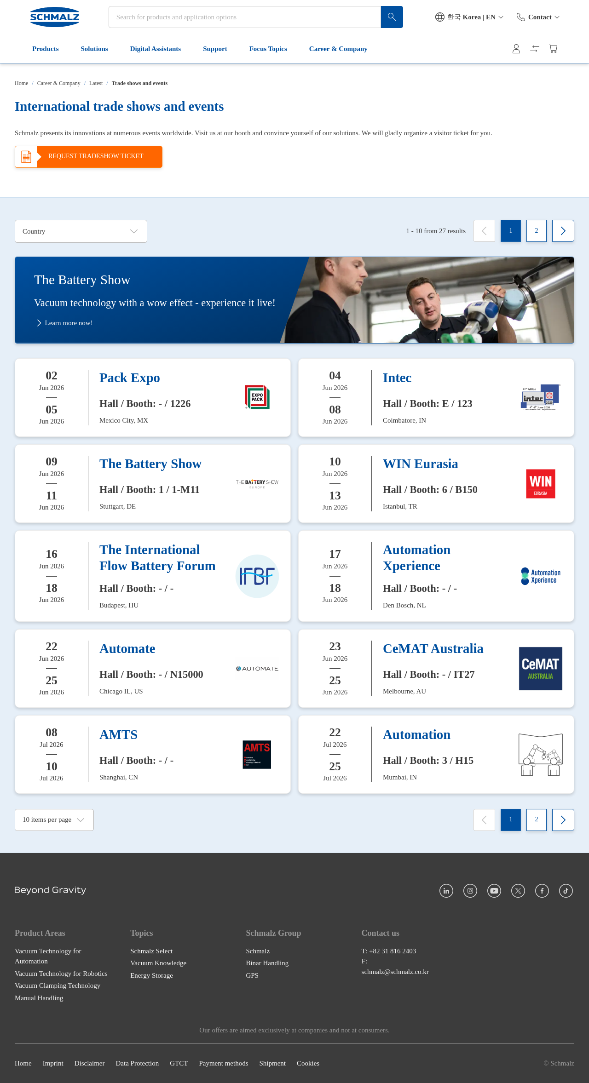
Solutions (84, 59)
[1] (511, 231)
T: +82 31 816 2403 (389, 951)
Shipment (272, 1063)
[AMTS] (153, 754)
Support (205, 59)
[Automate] (153, 668)
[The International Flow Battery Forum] (153, 576)
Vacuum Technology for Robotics (61, 973)
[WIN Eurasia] (436, 483)
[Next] (563, 231)
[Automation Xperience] (436, 576)
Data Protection (137, 1063)
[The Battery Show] (153, 483)
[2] (536, 231)
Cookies (308, 1063)
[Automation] (436, 754)
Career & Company (328, 59)
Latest (96, 83)
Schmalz (258, 951)
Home (21, 83)
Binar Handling (267, 963)
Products (35, 59)
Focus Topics (257, 59)
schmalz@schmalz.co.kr (395, 971)
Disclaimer (90, 1063)
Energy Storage (151, 975)
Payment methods (223, 1063)
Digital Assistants (145, 59)
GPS (252, 975)
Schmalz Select (151, 951)
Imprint (53, 1063)
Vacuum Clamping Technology (57, 985)
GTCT (179, 1063)
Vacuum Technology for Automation (48, 956)
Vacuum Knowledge (158, 963)
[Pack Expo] (153, 397)
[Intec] (436, 397)
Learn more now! (63, 323)
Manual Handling (39, 998)
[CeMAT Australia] (436, 668)
